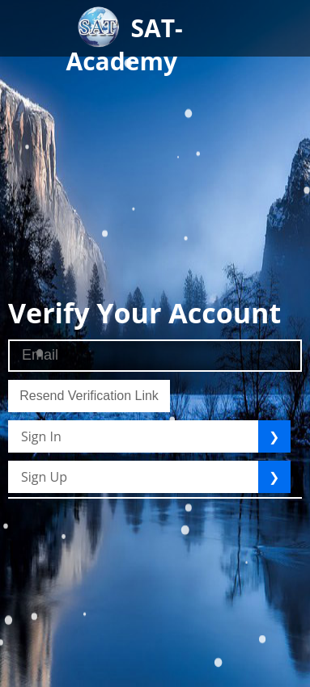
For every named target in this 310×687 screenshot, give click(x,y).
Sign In (41, 436)
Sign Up (44, 477)
